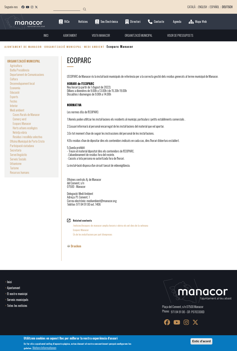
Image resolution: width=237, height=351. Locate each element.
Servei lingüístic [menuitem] (18, 154)
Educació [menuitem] (14, 92)
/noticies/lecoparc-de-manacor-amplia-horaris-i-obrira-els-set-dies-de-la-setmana (110, 225)
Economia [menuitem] (15, 88)
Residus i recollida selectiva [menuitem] (27, 137)
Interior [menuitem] (14, 105)
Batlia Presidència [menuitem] (19, 70)
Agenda (177, 22)
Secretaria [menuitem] (15, 150)
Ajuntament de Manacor (23, 47)
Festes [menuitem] (13, 101)
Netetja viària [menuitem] (20, 132)
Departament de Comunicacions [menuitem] (27, 74)
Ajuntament (13, 288)
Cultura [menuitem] (14, 79)
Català (191, 7)
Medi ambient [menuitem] (17, 110)
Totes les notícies (17, 305)
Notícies (83, 22)
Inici (9, 282)
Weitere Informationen (44, 348)
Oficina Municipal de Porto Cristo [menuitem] (27, 141)
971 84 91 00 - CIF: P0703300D (187, 312)
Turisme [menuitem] (14, 168)
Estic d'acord (201, 341)
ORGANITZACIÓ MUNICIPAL (63, 47)
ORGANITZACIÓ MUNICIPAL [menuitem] (138, 35)
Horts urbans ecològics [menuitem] (25, 128)
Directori (135, 22)
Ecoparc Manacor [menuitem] (22, 123)
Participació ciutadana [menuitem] (22, 146)
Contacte (159, 22)
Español (214, 7)
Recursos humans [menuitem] (19, 172)
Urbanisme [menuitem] (15, 163)
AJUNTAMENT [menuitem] (70, 35)
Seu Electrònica (109, 22)
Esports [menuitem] (14, 97)
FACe (66, 22)
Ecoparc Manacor (81, 230)
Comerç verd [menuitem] (19, 119)
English (202, 7)
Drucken (76, 246)
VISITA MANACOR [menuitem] (101, 35)
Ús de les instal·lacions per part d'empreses (92, 234)
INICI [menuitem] (46, 35)
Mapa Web (201, 22)
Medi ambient (94, 47)
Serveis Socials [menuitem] (18, 159)
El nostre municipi (17, 293)
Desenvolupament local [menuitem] (22, 83)
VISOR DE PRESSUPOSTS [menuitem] (180, 35)
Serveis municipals (17, 299)
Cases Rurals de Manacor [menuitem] (26, 114)
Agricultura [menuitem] (16, 65)
